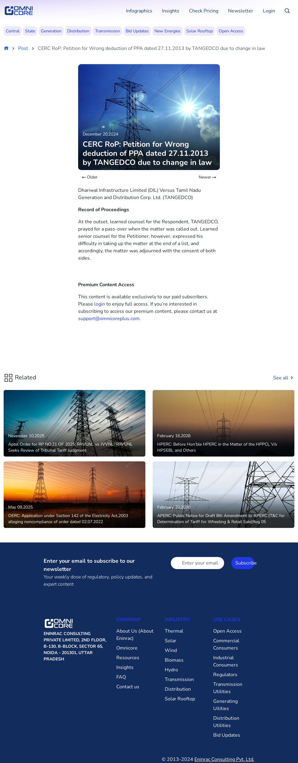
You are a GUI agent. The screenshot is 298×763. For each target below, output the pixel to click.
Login (269, 11)
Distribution (78, 31)
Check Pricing (203, 11)
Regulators (225, 674)
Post (23, 48)
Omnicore (126, 648)
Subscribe (244, 563)
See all (283, 378)
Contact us (127, 686)
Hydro (171, 669)
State (30, 31)
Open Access (231, 31)
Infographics (139, 11)
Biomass (174, 660)
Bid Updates (137, 31)
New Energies (167, 31)
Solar (170, 640)
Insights (170, 11)
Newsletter (240, 11)
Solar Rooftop (199, 31)
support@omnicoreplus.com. (109, 318)
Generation (51, 31)
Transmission (107, 31)
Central (12, 31)
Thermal (174, 631)
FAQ (121, 677)
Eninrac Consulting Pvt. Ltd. (224, 759)
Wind (171, 650)
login (99, 304)
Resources (127, 657)
